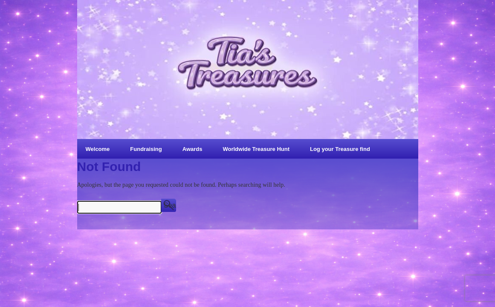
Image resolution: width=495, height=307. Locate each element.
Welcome (98, 149)
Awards (192, 149)
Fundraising (146, 149)
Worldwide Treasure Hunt (256, 149)
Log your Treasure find (340, 149)
